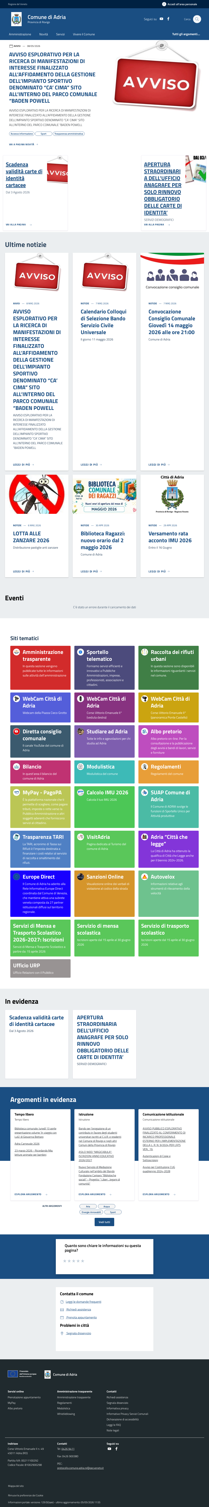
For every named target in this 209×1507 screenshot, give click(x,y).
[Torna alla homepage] (62, 1374)
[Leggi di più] (23, 464)
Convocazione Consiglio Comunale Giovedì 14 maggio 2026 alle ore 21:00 (172, 321)
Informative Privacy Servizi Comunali (127, 1414)
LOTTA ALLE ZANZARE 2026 (31, 536)
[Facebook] (166, 19)
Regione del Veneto (17, 4)
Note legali (113, 1430)
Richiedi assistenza (117, 1397)
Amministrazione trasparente (74, 1397)
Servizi (60, 34)
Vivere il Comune (84, 34)
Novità (43, 34)
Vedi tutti (104, 1222)
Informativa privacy (118, 1408)
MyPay (12, 1403)
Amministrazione (20, 34)
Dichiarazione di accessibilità (123, 1419)
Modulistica (63, 1408)
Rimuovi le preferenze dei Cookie (25, 1495)
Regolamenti (64, 1403)
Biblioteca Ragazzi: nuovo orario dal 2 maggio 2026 (103, 540)
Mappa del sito (16, 1486)
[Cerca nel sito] (197, 19)
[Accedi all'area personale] (181, 4)
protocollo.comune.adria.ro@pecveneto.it (80, 1468)
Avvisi (16, 303)
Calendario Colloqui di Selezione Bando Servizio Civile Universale (103, 321)
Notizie (85, 303)
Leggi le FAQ (114, 1425)
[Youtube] (159, 19)
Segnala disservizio (117, 1403)
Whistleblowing (66, 1414)
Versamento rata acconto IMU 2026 (170, 536)
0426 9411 (68, 1449)
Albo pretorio (15, 1408)
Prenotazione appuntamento (24, 1397)
